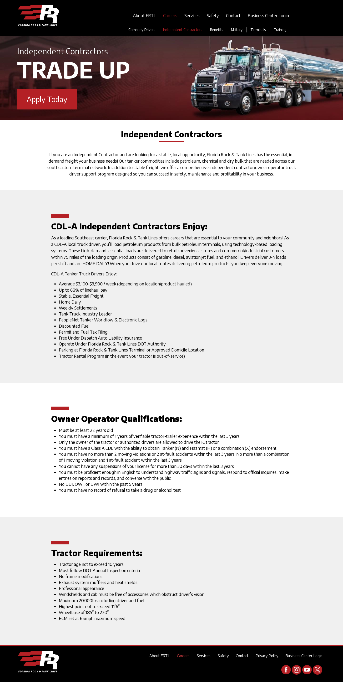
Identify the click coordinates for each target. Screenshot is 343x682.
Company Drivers (141, 29)
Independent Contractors (182, 29)
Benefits (216, 29)
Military (236, 29)
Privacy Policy (267, 655)
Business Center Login (268, 15)
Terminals (258, 29)
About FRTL (144, 15)
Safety (213, 15)
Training (280, 29)
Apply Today (47, 99)
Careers (170, 15)
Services (192, 15)
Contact (233, 15)
